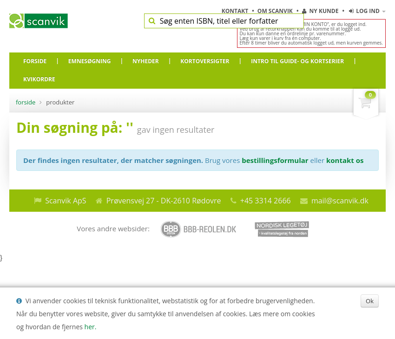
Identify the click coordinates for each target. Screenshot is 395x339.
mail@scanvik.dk (340, 201)
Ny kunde (320, 11)
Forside (25, 102)
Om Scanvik (275, 11)
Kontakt (236, 11)
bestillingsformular (275, 160)
